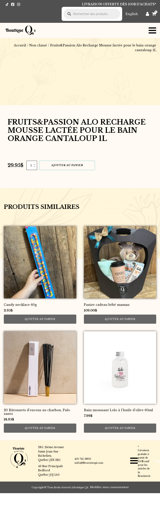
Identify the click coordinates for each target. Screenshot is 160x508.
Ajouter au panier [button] (40, 319)
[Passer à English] (132, 14)
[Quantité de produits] (31, 165)
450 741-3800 (83, 458)
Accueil (20, 45)
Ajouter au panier (67, 165)
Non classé (38, 45)
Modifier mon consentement (109, 487)
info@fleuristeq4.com (89, 462)
